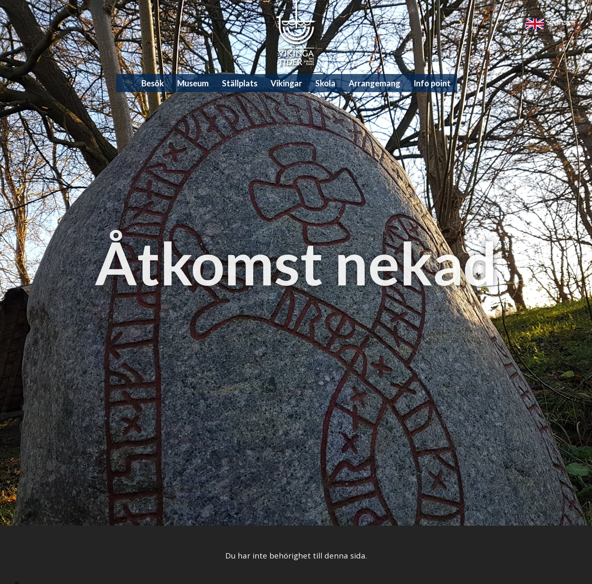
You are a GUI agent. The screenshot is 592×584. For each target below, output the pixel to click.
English (535, 24)
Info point (432, 83)
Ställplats (239, 83)
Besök (152, 83)
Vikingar (286, 83)
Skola (325, 83)
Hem (129, 83)
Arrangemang (374, 83)
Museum (193, 83)
